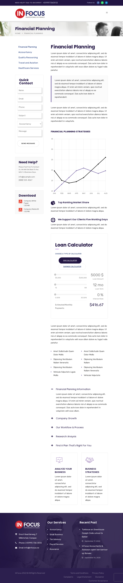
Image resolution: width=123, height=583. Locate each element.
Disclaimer (99, 577)
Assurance (54, 549)
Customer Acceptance (98, 581)
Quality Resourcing (28, 57)
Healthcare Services (28, 68)
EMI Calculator (70, 260)
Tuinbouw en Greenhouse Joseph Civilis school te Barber (93, 533)
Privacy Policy (98, 573)
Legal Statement (84, 577)
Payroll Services (56, 544)
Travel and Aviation (28, 62)
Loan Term (99, 289)
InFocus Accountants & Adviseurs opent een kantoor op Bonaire (95, 549)
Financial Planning (27, 47)
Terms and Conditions (79, 573)
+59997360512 (50, 3)
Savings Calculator (72, 266)
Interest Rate (98, 299)
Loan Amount (98, 279)
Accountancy (25, 52)
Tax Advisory (55, 539)
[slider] (55, 274)
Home (18, 33)
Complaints (68, 577)
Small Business (56, 534)
